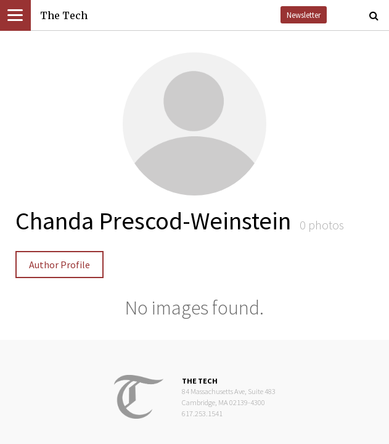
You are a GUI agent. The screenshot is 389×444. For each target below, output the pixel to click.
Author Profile (59, 264)
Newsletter (304, 15)
